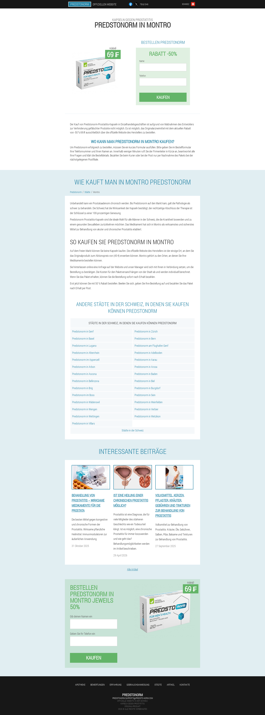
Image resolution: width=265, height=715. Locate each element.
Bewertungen (97, 684)
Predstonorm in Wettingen (85, 416)
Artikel (171, 684)
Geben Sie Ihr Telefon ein (82, 633)
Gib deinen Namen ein (81, 616)
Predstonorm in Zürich (146, 331)
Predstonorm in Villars (83, 423)
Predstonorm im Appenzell (85, 359)
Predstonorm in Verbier (146, 409)
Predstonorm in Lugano (84, 345)
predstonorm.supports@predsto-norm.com (132, 698)
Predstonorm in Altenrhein (85, 352)
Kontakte (185, 684)
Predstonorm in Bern (145, 338)
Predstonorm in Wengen (84, 409)
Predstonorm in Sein (145, 395)
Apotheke (80, 684)
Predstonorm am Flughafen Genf (151, 345)
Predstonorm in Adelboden (148, 352)
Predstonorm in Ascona (84, 374)
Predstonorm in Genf (83, 331)
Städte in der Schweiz (132, 430)
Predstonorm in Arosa (146, 366)
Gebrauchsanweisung (138, 684)
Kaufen (163, 97)
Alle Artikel (132, 569)
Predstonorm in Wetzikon (148, 416)
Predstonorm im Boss (83, 395)
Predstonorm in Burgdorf (147, 388)
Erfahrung (116, 684)
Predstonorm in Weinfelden (149, 402)
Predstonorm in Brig (82, 388)
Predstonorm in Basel (83, 338)
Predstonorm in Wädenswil (86, 402)
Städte (158, 684)
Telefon (142, 76)
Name (141, 61)
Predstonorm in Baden (146, 374)
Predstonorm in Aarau (146, 359)
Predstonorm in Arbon (83, 366)
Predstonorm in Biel (145, 381)
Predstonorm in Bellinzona (85, 381)
